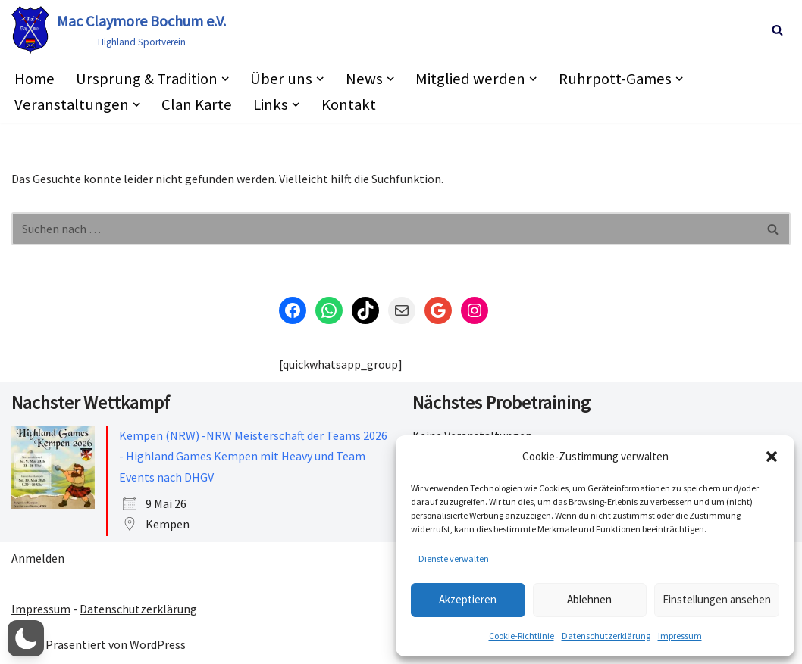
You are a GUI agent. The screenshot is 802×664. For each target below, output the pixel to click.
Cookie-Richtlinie (521, 635)
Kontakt (348, 104)
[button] (771, 456)
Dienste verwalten (453, 558)
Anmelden (37, 558)
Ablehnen (589, 599)
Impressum (680, 635)
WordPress (158, 644)
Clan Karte (196, 104)
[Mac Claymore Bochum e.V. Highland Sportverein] (118, 30)
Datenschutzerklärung (606, 635)
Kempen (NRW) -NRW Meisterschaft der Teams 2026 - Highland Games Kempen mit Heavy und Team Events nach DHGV (253, 456)
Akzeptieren (468, 599)
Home (34, 79)
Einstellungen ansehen (717, 599)
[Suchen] (777, 30)
